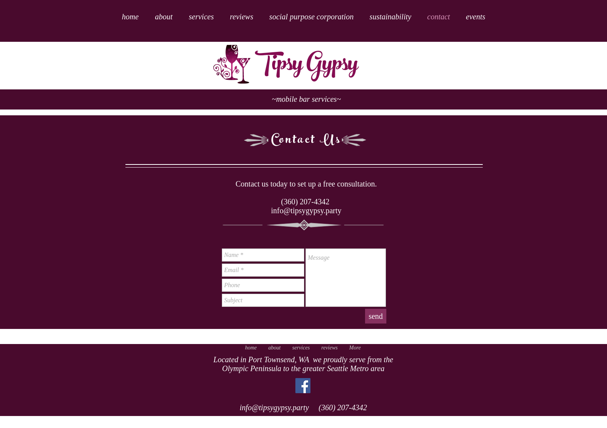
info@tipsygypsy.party (306, 210)
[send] (375, 316)
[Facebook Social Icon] (302, 385)
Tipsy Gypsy (306, 66)
